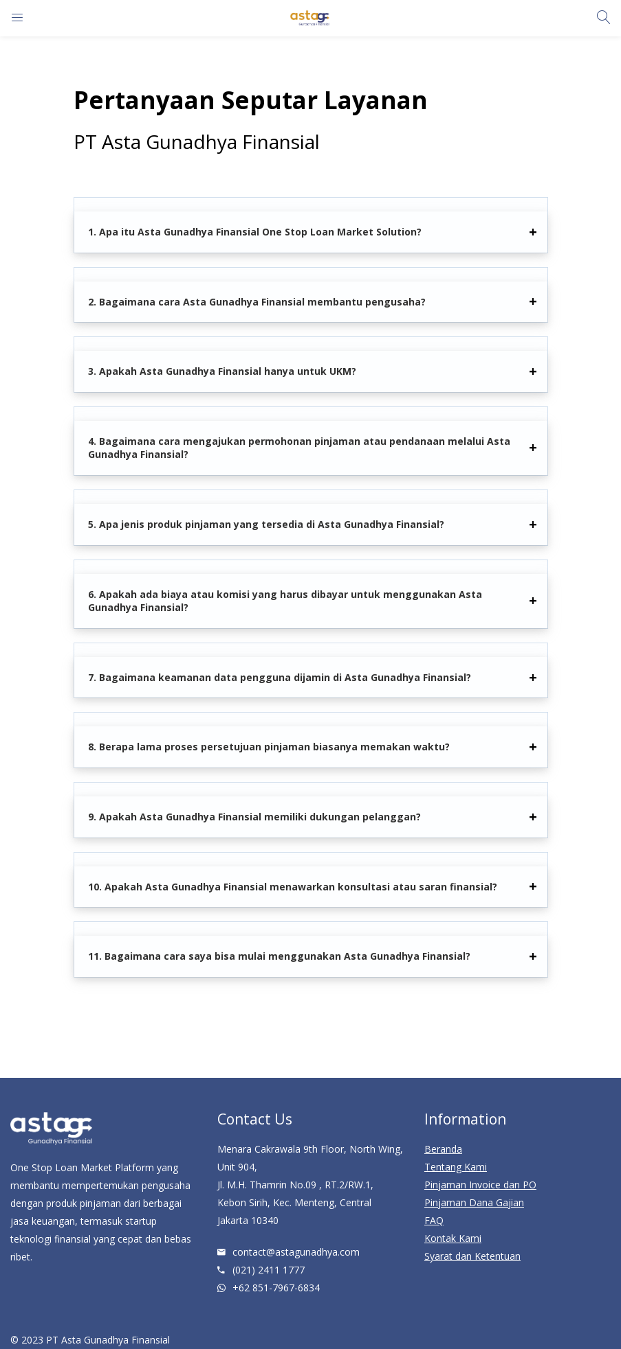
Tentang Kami (455, 1166)
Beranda (443, 1148)
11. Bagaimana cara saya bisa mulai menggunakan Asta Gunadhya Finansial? (279, 955)
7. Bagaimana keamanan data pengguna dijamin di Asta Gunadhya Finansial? (279, 677)
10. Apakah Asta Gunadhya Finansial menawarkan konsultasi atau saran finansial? (292, 886)
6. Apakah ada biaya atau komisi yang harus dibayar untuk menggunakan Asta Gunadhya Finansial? (285, 601)
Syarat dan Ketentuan (472, 1255)
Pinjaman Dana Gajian (474, 1202)
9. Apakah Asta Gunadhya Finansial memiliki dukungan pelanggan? (254, 816)
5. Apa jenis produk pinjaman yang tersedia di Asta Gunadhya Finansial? (266, 524)
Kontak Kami (452, 1238)
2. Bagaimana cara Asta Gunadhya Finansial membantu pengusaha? (257, 301)
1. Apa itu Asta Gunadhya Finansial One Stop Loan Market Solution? (255, 231)
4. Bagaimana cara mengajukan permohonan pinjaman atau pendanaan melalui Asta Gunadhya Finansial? (299, 448)
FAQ (434, 1220)
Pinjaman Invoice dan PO (480, 1184)
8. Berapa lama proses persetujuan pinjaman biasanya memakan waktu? (269, 746)
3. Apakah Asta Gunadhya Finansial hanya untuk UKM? (222, 371)
